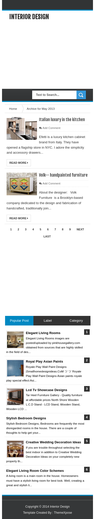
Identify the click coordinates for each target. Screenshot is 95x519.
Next (80, 229)
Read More (18, 162)
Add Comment (51, 127)
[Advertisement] (47, 54)
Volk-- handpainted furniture (63, 175)
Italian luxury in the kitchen (62, 119)
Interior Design (29, 17)
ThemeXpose (63, 512)
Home (13, 108)
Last (47, 236)
